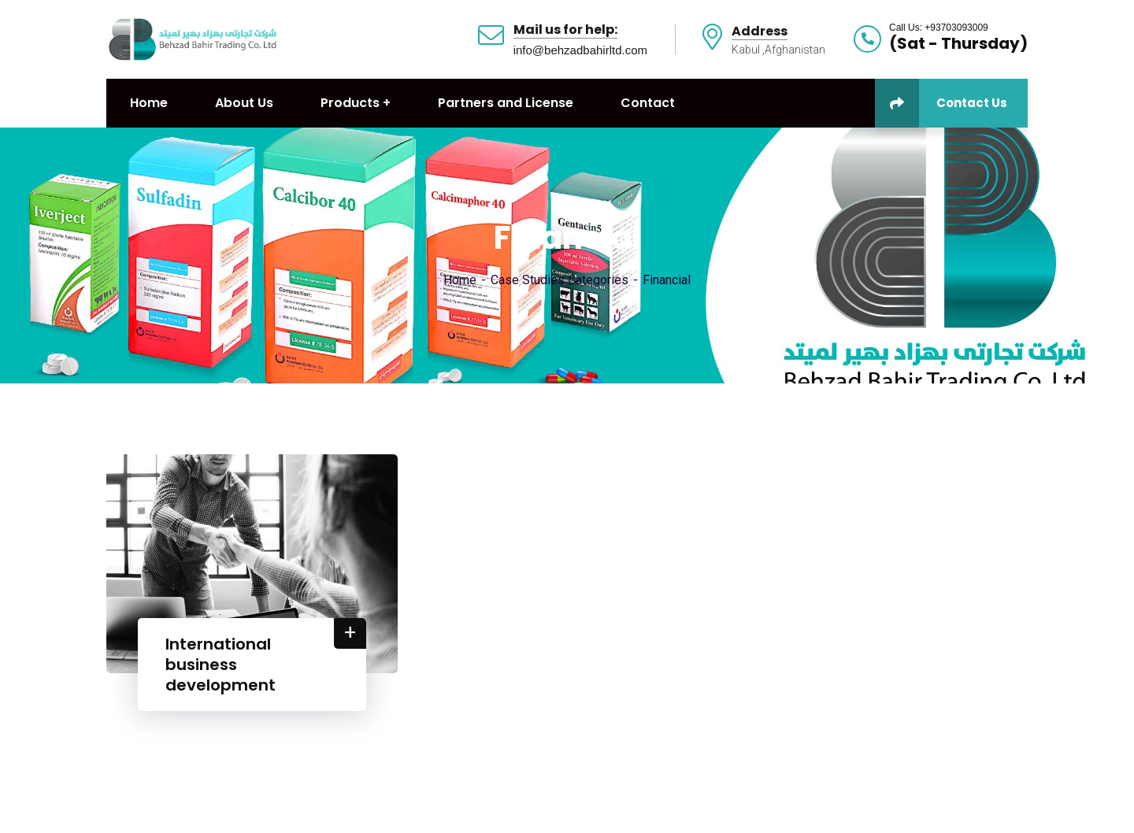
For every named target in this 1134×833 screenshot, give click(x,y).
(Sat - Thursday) (958, 43)
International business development (220, 664)
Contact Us (941, 103)
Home (459, 279)
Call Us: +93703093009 (938, 27)
